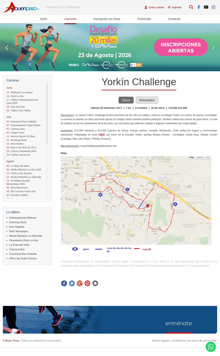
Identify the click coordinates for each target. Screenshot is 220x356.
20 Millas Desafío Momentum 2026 (18, 182)
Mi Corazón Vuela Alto (21, 191)
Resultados (147, 100)
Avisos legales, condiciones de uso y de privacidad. (184, 340)
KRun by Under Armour (23, 258)
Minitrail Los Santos (19, 92)
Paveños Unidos (17, 194)
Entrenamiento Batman (23, 217)
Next (213, 48)
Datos (126, 100)
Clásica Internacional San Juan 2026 (22, 101)
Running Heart (16, 139)
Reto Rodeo (14, 143)
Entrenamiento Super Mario (23, 125)
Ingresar (174, 7)
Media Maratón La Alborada (23, 176)
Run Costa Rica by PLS (21, 147)
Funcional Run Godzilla (21, 121)
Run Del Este (15, 106)
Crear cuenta (154, 7)
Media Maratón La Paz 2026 (23, 169)
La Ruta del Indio (18, 165)
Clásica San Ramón (19, 173)
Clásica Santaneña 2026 (21, 151)
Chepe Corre (15, 132)
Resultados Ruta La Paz (23, 240)
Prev (7, 48)
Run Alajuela (16, 226)
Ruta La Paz (15, 96)
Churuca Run (15, 128)
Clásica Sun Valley (18, 110)
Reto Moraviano (17, 187)
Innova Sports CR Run (20, 136)
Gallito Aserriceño (18, 154)
